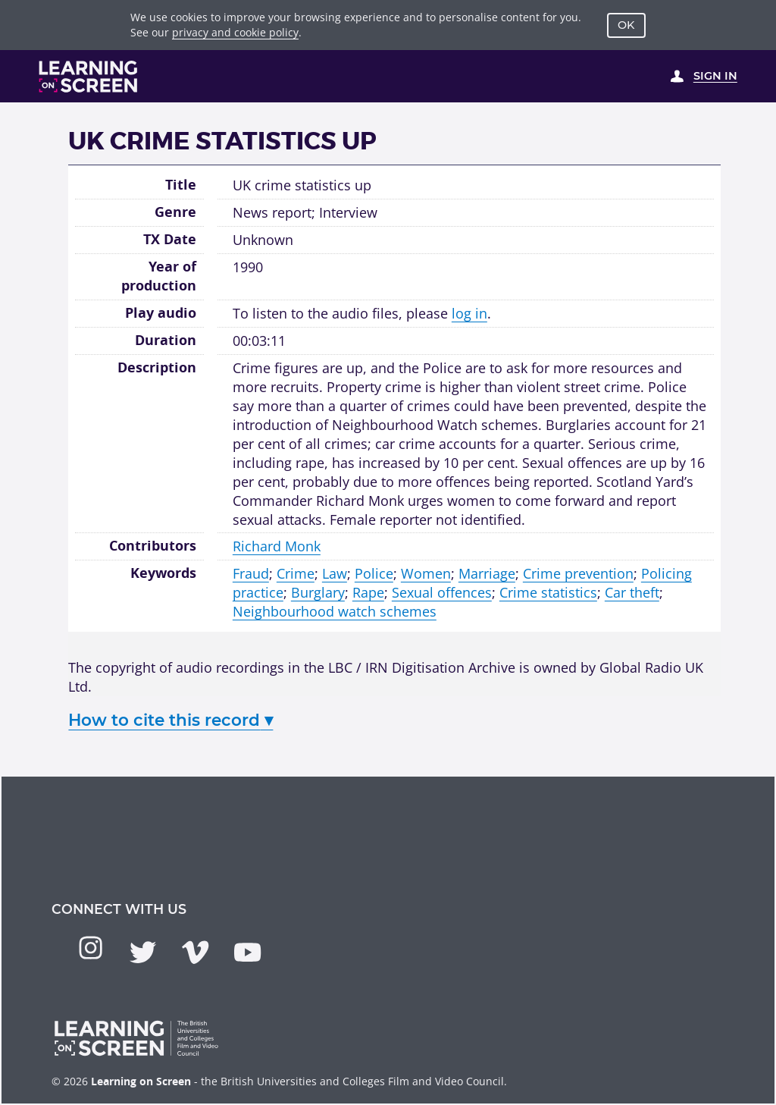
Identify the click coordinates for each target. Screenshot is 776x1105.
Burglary (318, 592)
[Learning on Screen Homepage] (89, 76)
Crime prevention (578, 573)
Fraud (251, 573)
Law (334, 573)
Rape (368, 592)
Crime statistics (548, 592)
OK (626, 25)
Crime (295, 573)
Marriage (486, 573)
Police (374, 573)
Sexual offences (442, 592)
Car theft (632, 592)
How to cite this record (170, 720)
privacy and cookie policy (235, 32)
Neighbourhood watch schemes (334, 611)
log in (469, 313)
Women (426, 573)
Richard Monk (277, 546)
